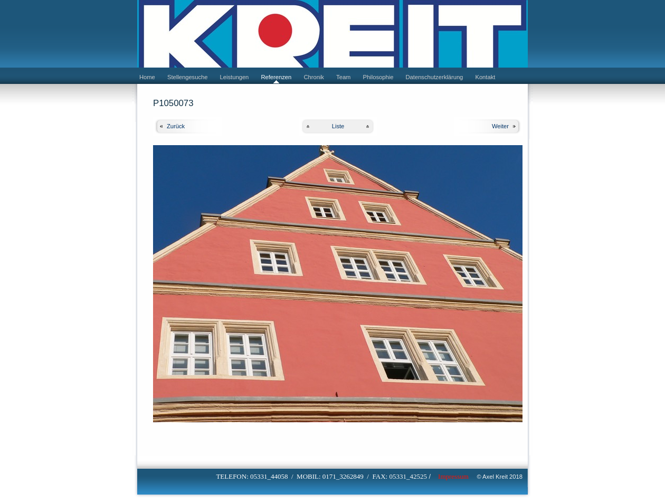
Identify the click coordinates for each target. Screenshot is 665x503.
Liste (338, 126)
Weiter (500, 126)
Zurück (176, 126)
